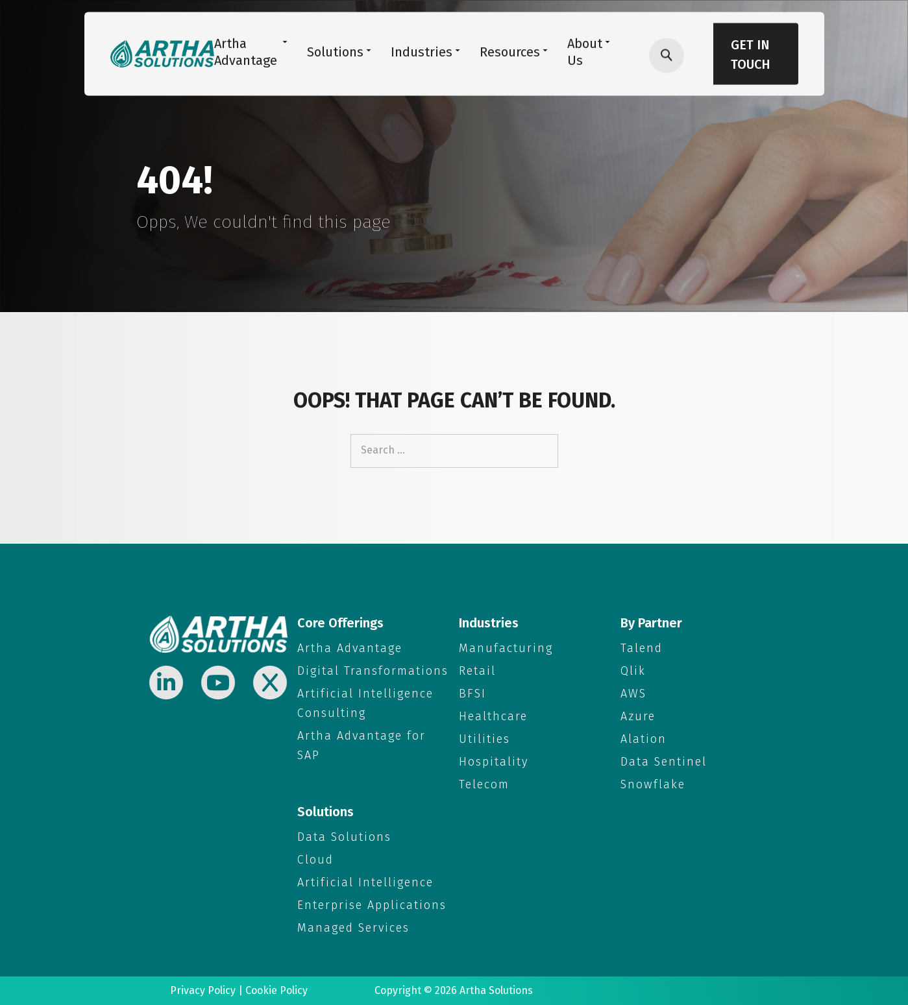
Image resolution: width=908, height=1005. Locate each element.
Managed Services (353, 928)
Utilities (484, 739)
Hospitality (493, 762)
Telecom (484, 784)
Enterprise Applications (372, 905)
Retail (477, 671)
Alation (643, 739)
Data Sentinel (663, 762)
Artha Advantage (349, 648)
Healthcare (493, 716)
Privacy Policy (203, 990)
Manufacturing (506, 648)
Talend (641, 648)
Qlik (633, 671)
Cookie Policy (276, 990)
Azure (638, 716)
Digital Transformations (372, 671)
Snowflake (652, 784)
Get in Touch (750, 54)
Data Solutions (344, 837)
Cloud (315, 860)
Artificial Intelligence (365, 882)
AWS (633, 693)
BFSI (472, 693)
